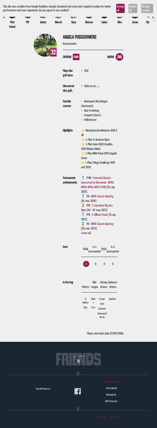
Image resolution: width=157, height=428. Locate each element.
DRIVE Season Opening (102, 196)
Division (67, 57)
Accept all (120, 8)
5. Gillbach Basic (100, 214)
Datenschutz (114, 417)
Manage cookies (146, 8)
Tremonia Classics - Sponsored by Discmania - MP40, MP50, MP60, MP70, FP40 (97, 182)
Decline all (133, 8)
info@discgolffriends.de (111, 382)
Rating (110, 57)
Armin (93, 86)
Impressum (101, 417)
